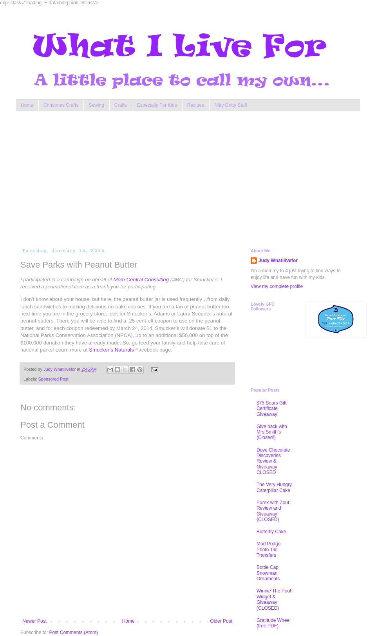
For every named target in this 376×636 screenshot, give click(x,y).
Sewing (96, 105)
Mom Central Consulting (141, 279)
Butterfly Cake (271, 531)
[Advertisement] (122, 178)
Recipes (195, 105)
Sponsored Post (53, 379)
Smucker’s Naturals (111, 350)
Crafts (120, 105)
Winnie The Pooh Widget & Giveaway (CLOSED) (275, 599)
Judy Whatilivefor (278, 260)
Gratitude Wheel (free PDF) (274, 623)
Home (27, 105)
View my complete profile (277, 286)
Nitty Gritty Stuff (230, 105)
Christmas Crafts (60, 105)
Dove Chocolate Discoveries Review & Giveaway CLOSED (273, 461)
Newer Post (34, 621)
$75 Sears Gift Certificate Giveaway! (272, 408)
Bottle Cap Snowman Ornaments (268, 573)
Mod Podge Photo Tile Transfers (268, 549)
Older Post (221, 621)
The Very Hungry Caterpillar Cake (274, 487)
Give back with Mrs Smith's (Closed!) (272, 432)
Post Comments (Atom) (73, 632)
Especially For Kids (157, 105)
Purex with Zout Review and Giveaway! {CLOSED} (273, 511)
